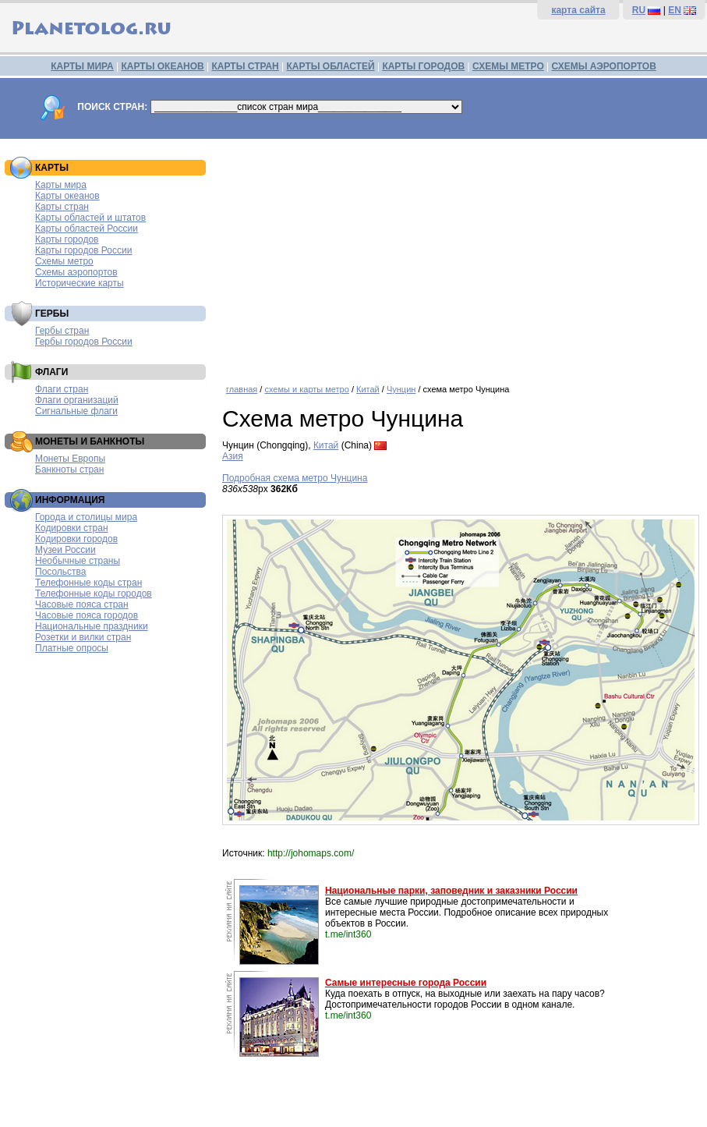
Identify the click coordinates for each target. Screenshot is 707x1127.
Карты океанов (67, 195)
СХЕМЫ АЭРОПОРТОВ (604, 66)
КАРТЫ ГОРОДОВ (423, 66)
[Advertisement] (460, 256)
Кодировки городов (76, 538)
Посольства (61, 571)
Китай (368, 389)
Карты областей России (86, 228)
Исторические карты (79, 283)
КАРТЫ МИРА (82, 66)
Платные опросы (71, 648)
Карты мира (61, 184)
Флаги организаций (76, 400)
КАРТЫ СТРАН (245, 66)
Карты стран (62, 206)
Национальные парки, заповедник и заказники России (451, 890)
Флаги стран (61, 389)
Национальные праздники (91, 626)
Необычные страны (77, 560)
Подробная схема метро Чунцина (294, 478)
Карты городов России (83, 250)
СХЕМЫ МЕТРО (508, 66)
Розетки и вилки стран (83, 637)
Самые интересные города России (405, 982)
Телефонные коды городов (93, 593)
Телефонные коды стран (88, 582)
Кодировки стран (71, 528)
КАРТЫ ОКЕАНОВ (162, 66)
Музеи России (65, 549)
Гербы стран (62, 330)
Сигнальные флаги (76, 411)
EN (674, 10)
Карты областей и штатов (90, 217)
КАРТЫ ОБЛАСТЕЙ (331, 66)
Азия (232, 456)
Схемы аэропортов (76, 272)
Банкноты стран (69, 469)
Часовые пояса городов (86, 615)
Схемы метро (64, 261)
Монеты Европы (70, 458)
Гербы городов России (84, 341)
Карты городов (66, 239)
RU (638, 10)
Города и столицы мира (86, 517)
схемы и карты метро (306, 389)
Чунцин (401, 389)
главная (241, 389)
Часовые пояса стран (82, 604)
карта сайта (578, 10)
